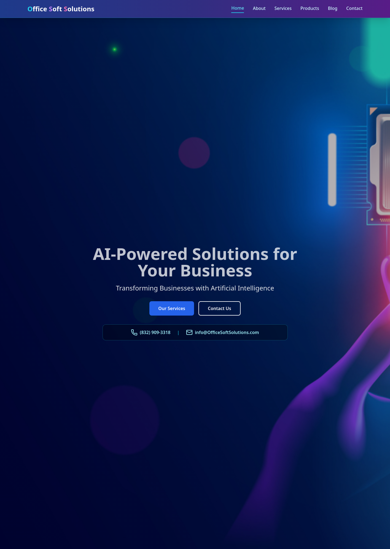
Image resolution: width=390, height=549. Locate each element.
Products (309, 8)
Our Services (171, 308)
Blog (332, 8)
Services (283, 8)
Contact (354, 8)
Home (237, 8)
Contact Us (219, 308)
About (259, 8)
